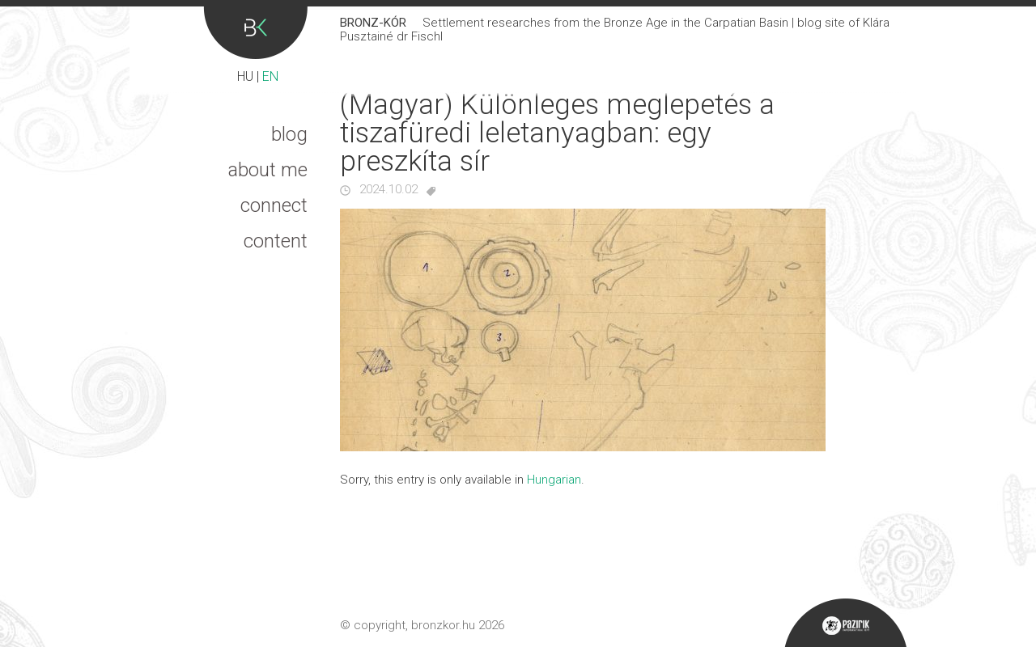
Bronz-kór (255, 32)
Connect (274, 205)
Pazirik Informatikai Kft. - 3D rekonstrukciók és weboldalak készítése (845, 622)
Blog (289, 134)
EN (270, 76)
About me (268, 170)
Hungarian (554, 479)
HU (245, 76)
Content (276, 241)
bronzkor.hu (443, 625)
